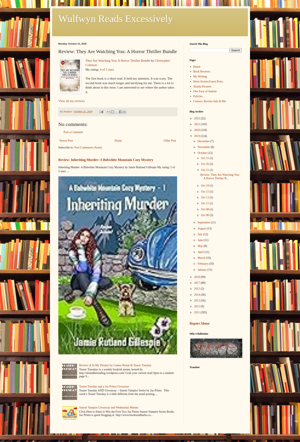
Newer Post (66, 140)
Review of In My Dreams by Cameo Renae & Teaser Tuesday (115, 365)
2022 (197, 118)
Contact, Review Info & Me (209, 101)
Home (118, 140)
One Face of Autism (205, 91)
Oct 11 (205, 203)
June (201, 240)
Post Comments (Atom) (88, 147)
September (204, 222)
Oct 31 (205, 158)
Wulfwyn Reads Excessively (115, 18)
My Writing (200, 76)
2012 (197, 306)
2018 (197, 277)
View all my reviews (71, 101)
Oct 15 (205, 191)
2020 (197, 130)
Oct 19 (205, 185)
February (203, 263)
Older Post (170, 140)
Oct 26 (205, 164)
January (202, 269)
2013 (197, 300)
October (203, 152)
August (202, 228)
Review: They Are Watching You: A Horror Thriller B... (220, 176)
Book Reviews (201, 71)
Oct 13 (205, 197)
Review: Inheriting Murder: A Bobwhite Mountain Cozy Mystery (105, 160)
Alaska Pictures (202, 86)
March (202, 257)
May (201, 246)
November (204, 147)
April (201, 252)
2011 (197, 312)
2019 (197, 136)
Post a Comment (73, 132)
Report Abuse (200, 323)
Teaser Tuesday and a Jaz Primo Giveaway (104, 386)
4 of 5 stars (107, 69)
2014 (197, 294)
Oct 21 (205, 170)
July (200, 234)
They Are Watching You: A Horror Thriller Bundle (117, 60)
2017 (197, 282)
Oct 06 (205, 215)
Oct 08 (205, 209)
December (204, 141)
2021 (197, 124)
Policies (197, 96)
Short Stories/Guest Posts (208, 81)
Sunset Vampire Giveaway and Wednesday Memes (108, 407)
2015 (197, 288)
